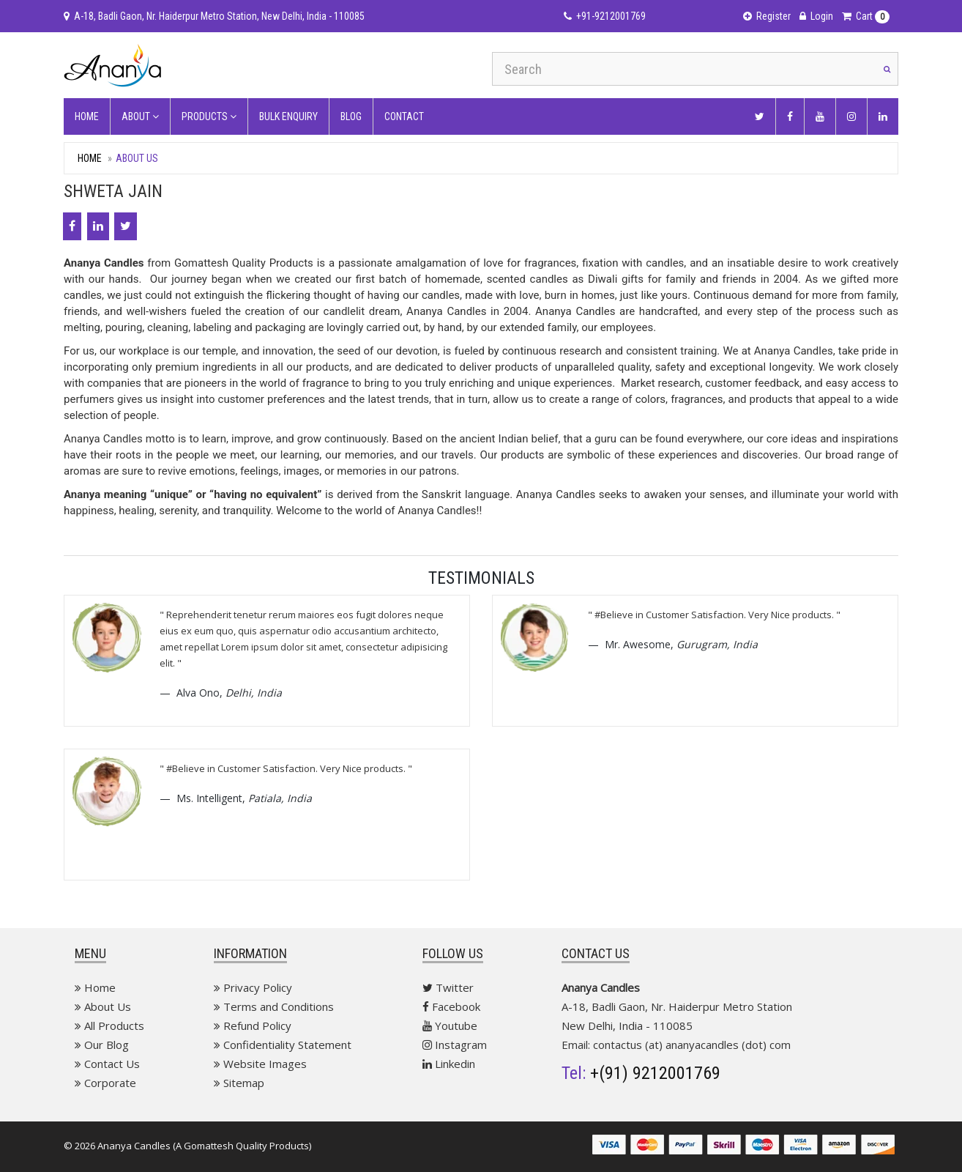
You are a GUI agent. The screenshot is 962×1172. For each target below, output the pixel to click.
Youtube (449, 1025)
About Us (103, 1006)
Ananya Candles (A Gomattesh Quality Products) (204, 1145)
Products (209, 116)
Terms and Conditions (274, 1006)
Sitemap (239, 1082)
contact (404, 116)
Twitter (448, 987)
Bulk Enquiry (288, 116)
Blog (351, 116)
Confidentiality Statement (282, 1044)
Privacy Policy (253, 987)
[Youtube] (820, 116)
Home (87, 116)
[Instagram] (851, 116)
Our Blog (102, 1044)
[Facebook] (790, 116)
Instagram (454, 1044)
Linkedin (448, 1063)
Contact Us (107, 1063)
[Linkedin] (883, 116)
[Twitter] (759, 116)
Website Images (260, 1063)
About (140, 116)
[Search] (887, 69)
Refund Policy (252, 1025)
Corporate (105, 1082)
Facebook (451, 1006)
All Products (109, 1025)
